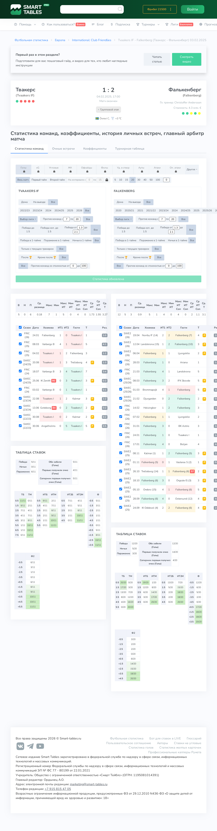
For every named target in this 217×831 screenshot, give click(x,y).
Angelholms (48, 426)
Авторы (162, 743)
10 (120, 179)
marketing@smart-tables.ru (88, 784)
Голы (24, 169)
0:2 (104, 407)
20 (132, 179)
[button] (170, 9)
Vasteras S (184, 462)
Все (53, 202)
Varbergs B (48, 344)
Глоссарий (194, 738)
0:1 (104, 389)
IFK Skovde (184, 380)
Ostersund (183, 498)
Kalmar (76, 398)
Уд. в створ (123, 169)
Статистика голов (141, 747)
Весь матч (23, 179)
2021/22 (151, 210)
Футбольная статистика (31, 40)
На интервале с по (88, 180)
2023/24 (37, 210)
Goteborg (48, 407)
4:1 (104, 344)
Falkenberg (48, 335)
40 (144, 179)
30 (138, 179)
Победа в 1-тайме (30, 240)
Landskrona (150, 344)
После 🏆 (26, 257)
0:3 (104, 380)
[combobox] (92, 9)
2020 (118, 210)
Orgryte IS (183, 480)
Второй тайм (57, 179)
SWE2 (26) (127, 335)
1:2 (104, 353)
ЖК (70, 169)
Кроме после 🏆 (47, 257)
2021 (140, 210)
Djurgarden (149, 398)
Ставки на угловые (187, 743)
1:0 (104, 335)
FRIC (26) (27, 335)
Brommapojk (150, 389)
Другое (191, 169)
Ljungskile (184, 353)
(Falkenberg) (192, 95)
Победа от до (76, 229)
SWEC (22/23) (27, 416)
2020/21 (129, 210)
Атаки (158, 169)
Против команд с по (61, 219)
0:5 (104, 426)
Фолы (105, 169)
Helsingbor (149, 407)
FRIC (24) (27, 371)
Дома (24, 202)
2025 (70, 210)
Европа (60, 40)
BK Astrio (183, 426)
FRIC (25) (27, 344)
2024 (48, 210)
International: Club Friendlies (91, 40)
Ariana (184, 362)
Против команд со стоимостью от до (59, 266)
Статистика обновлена (108, 279)
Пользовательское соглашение (128, 743)
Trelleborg (76, 362)
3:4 (104, 371)
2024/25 (59, 210)
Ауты (142, 169)
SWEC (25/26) (127, 380)
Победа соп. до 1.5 (49, 229)
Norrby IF (150, 335)
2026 (79, 210)
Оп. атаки (175, 169)
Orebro (149, 489)
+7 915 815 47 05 (58, 789)
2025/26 (207, 210)
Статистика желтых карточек (180, 747)
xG (38, 169)
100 (158, 179)
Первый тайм (39, 179)
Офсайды (86, 169)
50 (151, 179)
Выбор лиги (27, 219)
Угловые (53, 169)
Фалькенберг (184, 89)
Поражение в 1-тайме (56, 240)
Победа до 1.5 (28, 229)
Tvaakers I (76, 335)
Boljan (184, 444)
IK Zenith (48, 380)
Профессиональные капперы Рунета (174, 752)
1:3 (104, 362)
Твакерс (25, 89)
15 (126, 179)
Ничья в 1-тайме (82, 240)
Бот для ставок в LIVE (165, 738)
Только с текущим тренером (37, 249)
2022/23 (25, 210)
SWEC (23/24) (27, 398)
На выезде (39, 202)
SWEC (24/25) (27, 362)
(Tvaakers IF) (25, 95)
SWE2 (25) (127, 453)
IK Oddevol (150, 507)
